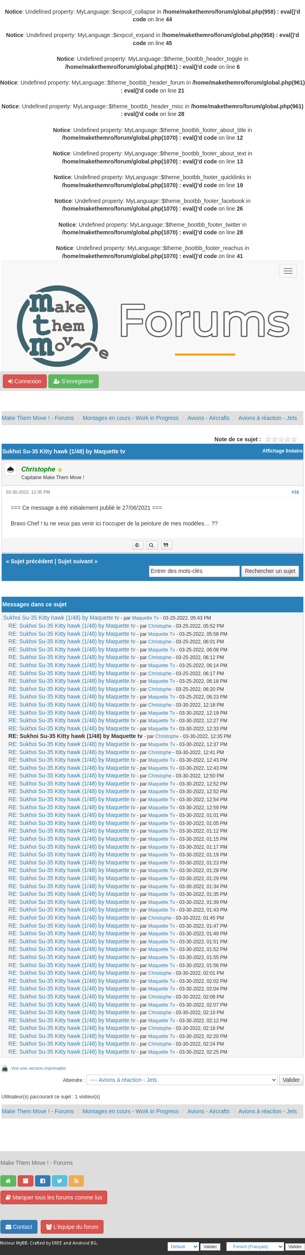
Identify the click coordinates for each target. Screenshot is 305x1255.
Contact (19, 1227)
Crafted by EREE (46, 1243)
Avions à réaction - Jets (268, 418)
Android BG (85, 1243)
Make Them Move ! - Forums (38, 418)
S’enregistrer (73, 381)
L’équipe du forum (72, 1227)
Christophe (160, 626)
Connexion (24, 381)
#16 (295, 492)
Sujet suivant (75, 561)
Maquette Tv (145, 618)
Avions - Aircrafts (208, 418)
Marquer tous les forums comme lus (54, 1197)
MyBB (21, 1243)
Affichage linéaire (282, 451)
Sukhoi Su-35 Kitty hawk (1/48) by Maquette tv (61, 617)
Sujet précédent (31, 561)
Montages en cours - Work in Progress (131, 418)
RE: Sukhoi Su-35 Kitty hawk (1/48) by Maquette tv (71, 625)
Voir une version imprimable (38, 1068)
